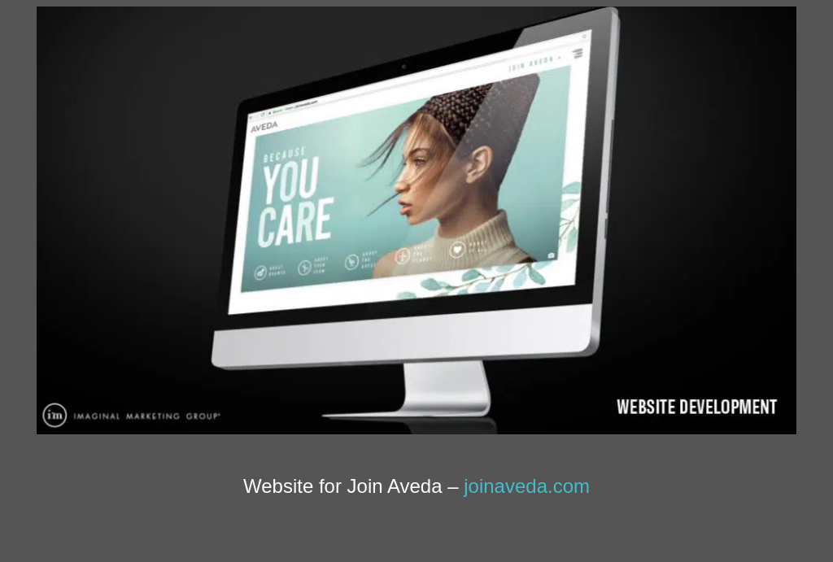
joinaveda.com (527, 486)
